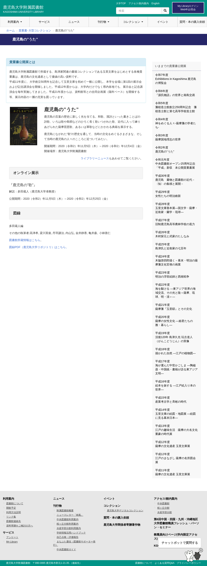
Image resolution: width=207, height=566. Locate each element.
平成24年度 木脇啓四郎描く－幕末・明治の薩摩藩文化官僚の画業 (176, 260)
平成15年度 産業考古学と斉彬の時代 (170, 399)
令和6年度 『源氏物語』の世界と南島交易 (175, 93)
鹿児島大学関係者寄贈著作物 (122, 524)
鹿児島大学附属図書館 (23, 8)
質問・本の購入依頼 (192, 21)
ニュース (74, 21)
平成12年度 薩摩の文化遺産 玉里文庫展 (172, 444)
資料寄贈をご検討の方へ (19, 525)
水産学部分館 (164, 512)
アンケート (12, 537)
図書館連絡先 (13, 521)
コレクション (131, 21)
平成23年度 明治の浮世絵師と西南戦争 (172, 274)
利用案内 (13, 21)
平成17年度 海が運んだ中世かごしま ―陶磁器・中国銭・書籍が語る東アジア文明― (176, 367)
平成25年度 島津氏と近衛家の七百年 (170, 246)
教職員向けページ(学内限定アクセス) (175, 536)
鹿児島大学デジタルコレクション (125, 510)
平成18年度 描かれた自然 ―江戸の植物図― (175, 351)
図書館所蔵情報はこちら (24, 240)
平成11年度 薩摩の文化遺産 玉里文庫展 (172, 472)
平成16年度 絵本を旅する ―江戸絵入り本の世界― (175, 385)
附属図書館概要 (65, 510)
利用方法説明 (13, 512)
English (155, 3)
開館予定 (11, 507)
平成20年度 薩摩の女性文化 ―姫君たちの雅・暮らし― (174, 321)
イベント (162, 21)
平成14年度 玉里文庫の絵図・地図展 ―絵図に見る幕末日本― (175, 413)
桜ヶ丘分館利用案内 (67, 523)
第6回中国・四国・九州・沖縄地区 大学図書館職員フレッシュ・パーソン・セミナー (176, 523)
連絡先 (75, 563)
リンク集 (11, 516)
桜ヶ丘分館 (163, 507)
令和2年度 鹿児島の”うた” (164, 149)
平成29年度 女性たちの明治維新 (168, 193)
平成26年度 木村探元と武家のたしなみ (172, 234)
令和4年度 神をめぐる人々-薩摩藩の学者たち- (175, 123)
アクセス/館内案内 (139, 3)
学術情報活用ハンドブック (71, 532)
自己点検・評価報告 (67, 537)
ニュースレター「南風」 (70, 515)
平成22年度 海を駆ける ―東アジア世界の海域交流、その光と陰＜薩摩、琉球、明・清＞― (175, 290)
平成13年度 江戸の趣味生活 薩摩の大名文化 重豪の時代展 (178, 429)
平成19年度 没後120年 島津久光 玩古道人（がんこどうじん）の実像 (174, 337)
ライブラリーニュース (95, 158)
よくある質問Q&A (164, 563)
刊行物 (102, 21)
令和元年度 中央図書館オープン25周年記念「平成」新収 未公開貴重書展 (175, 163)
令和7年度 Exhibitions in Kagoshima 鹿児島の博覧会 (175, 79)
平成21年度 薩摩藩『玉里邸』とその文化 (173, 306)
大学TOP (121, 3)
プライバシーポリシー (189, 563)
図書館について (14, 503)
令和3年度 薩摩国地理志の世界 (168, 137)
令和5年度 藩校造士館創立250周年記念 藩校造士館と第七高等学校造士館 (176, 107)
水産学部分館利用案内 (69, 528)
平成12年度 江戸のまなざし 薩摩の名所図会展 (175, 458)
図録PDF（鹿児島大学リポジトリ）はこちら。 (39, 247)
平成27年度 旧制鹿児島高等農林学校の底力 (175, 222)
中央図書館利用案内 (67, 519)
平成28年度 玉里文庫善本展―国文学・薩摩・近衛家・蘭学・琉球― (176, 208)
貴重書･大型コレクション (35, 30)
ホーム (10, 30)
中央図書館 (163, 503)
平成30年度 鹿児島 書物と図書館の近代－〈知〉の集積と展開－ (175, 179)
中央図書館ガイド (66, 549)
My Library (12, 541)
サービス (44, 21)
